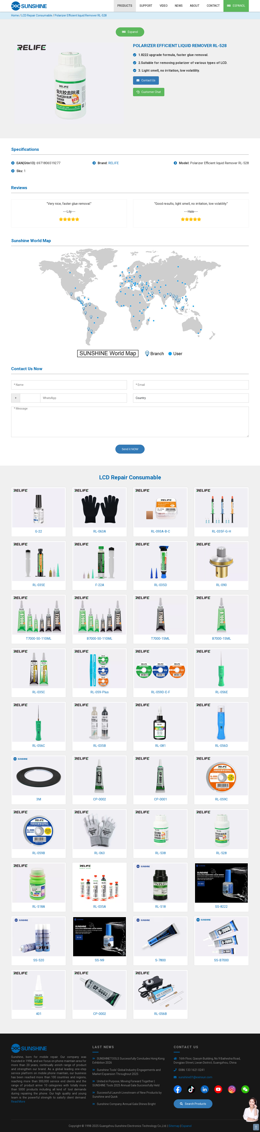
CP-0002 (99, 799)
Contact (213, 5)
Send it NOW (130, 449)
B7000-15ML (221, 638)
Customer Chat (148, 92)
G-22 (38, 531)
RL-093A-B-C (160, 531)
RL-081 (160, 746)
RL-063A (99, 531)
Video (164, 5)
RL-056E (221, 692)
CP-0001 (160, 799)
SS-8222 (221, 907)
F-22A (99, 585)
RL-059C (221, 799)
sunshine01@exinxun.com (195, 1077)
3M (38, 799)
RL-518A (38, 907)
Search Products (193, 1103)
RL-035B (99, 746)
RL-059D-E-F (160, 692)
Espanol (236, 5)
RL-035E (38, 585)
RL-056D (221, 746)
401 (38, 1014)
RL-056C (38, 746)
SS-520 (38, 960)
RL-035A (99, 907)
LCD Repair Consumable (36, 15)
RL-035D (160, 585)
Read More (18, 1101)
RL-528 (221, 853)
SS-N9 (99, 960)
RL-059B (38, 853)
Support (146, 5)
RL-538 (160, 853)
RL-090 (221, 585)
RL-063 (99, 853)
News (179, 5)
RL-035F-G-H (221, 531)
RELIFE (113, 163)
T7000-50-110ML (38, 638)
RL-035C (38, 692)
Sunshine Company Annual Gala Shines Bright (126, 1104)
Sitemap (174, 1126)
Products (124, 5)
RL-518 (160, 907)
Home (15, 15)
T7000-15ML (160, 638)
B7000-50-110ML (99, 638)
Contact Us (145, 80)
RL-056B (160, 1014)
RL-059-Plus (99, 692)
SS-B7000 (221, 960)
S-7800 (160, 960)
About (194, 5)
